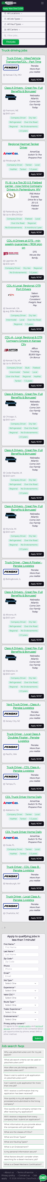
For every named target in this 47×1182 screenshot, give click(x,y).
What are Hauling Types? (16, 1142)
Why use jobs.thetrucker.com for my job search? (22, 1053)
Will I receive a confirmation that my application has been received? (21, 1092)
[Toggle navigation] (42, 3)
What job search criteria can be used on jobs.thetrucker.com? (22, 1061)
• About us (9, 1172)
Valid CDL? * (9, 995)
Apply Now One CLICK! (13, 8)
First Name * (9, 944)
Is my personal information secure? (20, 1151)
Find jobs (10, 42)
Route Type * (9, 1002)
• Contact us (24, 1175)
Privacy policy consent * (14, 1023)
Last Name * (9, 951)
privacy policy (24, 1026)
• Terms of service (24, 1172)
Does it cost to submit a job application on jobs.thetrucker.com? (22, 1076)
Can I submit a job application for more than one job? (22, 1084)
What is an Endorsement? (16, 1147)
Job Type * (8, 980)
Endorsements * (11, 1016)
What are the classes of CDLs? (18, 1132)
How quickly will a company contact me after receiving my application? (22, 1110)
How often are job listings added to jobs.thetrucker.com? (20, 1069)
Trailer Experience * (12, 1009)
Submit (38, 1038)
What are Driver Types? (15, 1137)
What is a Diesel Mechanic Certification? (23, 1164)
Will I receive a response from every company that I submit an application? (22, 1118)
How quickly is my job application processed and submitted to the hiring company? (22, 1101)
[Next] (5, 927)
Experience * (9, 987)
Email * (7, 973)
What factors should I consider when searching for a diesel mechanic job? (21, 1158)
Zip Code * (8, 959)
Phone (7, 966)
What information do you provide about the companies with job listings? (22, 1125)
